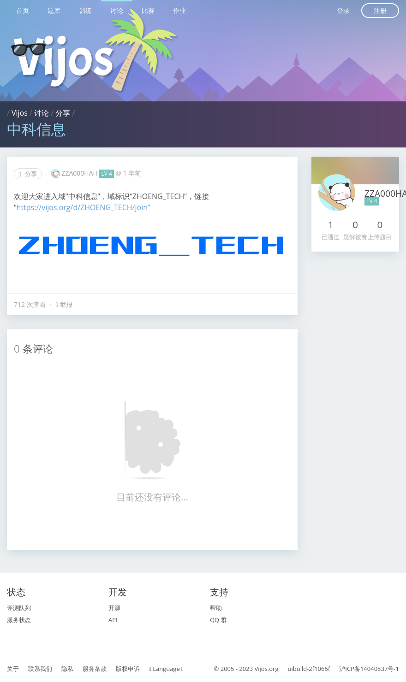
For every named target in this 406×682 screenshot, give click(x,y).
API (113, 620)
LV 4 (106, 173)
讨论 (116, 10)
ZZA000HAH (80, 173)
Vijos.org (267, 668)
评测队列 (19, 608)
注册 (380, 10)
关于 (13, 668)
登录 (343, 10)
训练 (85, 10)
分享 (62, 113)
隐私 (67, 668)
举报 (64, 304)
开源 (114, 608)
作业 (179, 10)
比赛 (148, 10)
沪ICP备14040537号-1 (369, 668)
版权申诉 (128, 668)
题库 (54, 10)
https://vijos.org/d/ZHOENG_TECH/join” (83, 207)
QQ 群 (218, 620)
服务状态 (19, 620)
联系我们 (40, 668)
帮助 (216, 608)
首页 (22, 10)
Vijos (20, 113)
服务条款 (95, 668)
